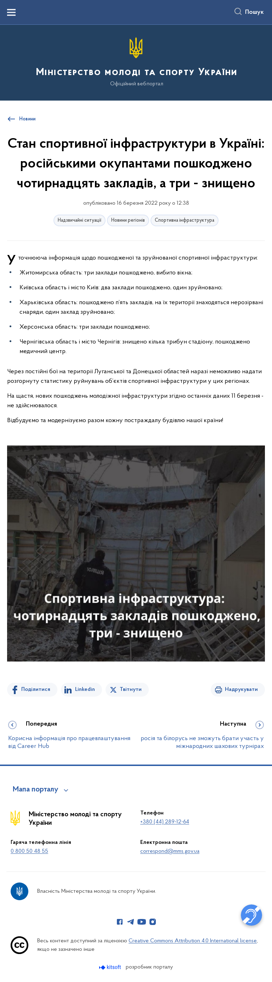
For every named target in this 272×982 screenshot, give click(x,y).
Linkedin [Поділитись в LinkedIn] (85, 689)
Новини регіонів (128, 220)
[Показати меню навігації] (11, 12)
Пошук (254, 12)
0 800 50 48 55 (29, 851)
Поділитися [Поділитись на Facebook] (35, 689)
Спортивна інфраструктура (184, 220)
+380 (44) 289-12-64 (164, 822)
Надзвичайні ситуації (79, 220)
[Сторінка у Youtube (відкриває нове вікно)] (141, 922)
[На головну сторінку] (136, 62)
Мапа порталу (35, 790)
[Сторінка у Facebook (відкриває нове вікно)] (119, 922)
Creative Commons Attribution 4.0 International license (193, 941)
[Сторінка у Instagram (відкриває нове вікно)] (152, 922)
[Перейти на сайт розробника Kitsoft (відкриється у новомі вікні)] (110, 967)
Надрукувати (241, 689)
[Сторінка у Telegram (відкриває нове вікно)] (130, 922)
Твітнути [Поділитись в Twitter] (131, 689)
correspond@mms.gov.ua (169, 851)
